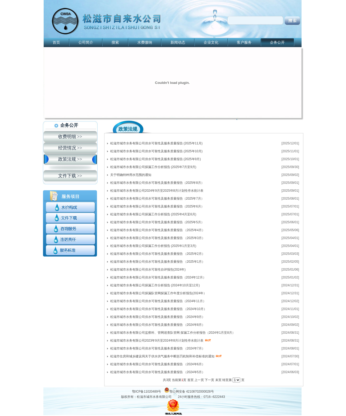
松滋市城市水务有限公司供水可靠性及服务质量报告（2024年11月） (158, 301)
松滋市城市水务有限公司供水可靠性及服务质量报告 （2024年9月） (157, 317)
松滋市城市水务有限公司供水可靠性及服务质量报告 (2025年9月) (155, 159)
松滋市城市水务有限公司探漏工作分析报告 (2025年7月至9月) (153, 167)
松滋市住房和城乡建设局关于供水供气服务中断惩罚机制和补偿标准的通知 (162, 356)
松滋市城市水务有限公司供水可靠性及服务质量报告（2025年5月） (157, 222)
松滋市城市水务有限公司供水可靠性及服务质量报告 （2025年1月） (157, 261)
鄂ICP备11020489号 (146, 391)
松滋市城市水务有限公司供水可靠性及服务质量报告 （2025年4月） (157, 230)
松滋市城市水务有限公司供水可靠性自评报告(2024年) (148, 269)
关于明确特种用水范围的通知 (130, 175)
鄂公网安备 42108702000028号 (191, 391)
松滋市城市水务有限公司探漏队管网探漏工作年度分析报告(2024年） (158, 293)
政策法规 (127, 129)
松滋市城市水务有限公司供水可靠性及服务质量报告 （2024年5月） (157, 372)
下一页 (209, 380)
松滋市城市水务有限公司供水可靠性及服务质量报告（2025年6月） (157, 206)
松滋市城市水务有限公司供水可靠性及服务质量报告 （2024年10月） (158, 309)
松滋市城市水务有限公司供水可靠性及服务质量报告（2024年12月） (158, 277)
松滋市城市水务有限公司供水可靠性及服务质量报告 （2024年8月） (157, 325)
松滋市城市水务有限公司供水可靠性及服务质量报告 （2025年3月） (157, 238)
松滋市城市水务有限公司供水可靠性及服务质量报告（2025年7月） (157, 198)
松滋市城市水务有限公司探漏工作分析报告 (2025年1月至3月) (153, 246)
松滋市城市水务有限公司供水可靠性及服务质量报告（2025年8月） (157, 183)
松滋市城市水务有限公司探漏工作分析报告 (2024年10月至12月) (155, 285)
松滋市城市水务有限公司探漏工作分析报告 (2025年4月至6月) (153, 214)
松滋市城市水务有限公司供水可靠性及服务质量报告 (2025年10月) (156, 151)
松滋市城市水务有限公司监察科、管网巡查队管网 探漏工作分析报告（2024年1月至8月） (172, 332)
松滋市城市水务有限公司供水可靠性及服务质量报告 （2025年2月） (157, 254)
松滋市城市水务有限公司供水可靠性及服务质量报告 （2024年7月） (157, 348)
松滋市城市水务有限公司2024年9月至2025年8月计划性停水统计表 (157, 190)
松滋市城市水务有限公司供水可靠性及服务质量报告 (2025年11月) (156, 143)
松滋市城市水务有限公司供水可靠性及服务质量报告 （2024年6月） (157, 364)
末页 (218, 380)
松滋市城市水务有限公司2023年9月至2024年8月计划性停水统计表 (157, 340)
